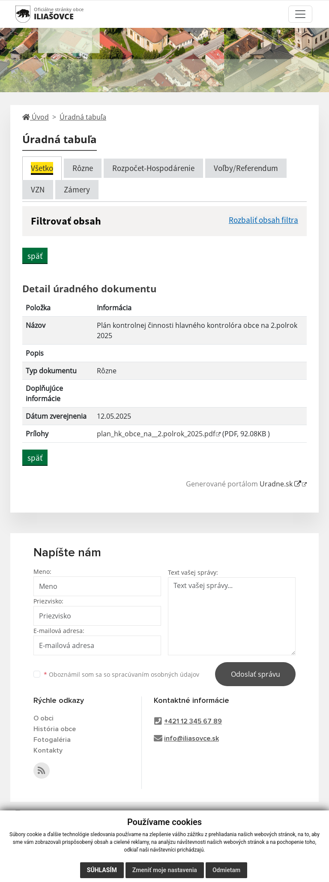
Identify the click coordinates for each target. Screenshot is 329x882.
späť (34, 256)
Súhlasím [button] (102, 870)
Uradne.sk (280, 484)
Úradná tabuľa (83, 117)
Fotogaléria (52, 739)
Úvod (35, 117)
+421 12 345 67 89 (193, 721)
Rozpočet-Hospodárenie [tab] (153, 168)
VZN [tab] (38, 189)
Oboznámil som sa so (121, 674)
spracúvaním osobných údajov (155, 674)
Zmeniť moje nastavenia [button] (164, 870)
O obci (43, 718)
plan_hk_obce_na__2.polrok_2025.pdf (156, 433)
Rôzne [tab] (82, 168)
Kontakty (48, 750)
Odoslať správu (255, 674)
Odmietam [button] (226, 870)
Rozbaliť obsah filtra (263, 220)
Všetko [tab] (42, 168)
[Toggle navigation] (300, 14)
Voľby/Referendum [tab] (246, 168)
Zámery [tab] (77, 189)
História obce (54, 729)
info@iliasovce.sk (191, 738)
